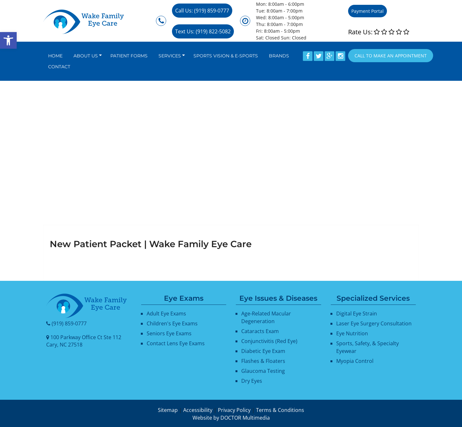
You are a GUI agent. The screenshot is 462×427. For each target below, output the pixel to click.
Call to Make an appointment (391, 56)
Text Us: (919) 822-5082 (203, 31)
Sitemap (168, 410)
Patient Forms (129, 56)
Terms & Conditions (280, 410)
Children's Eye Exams (172, 323)
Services (169, 56)
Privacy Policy (234, 410)
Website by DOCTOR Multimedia (231, 417)
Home (55, 56)
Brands (279, 56)
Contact (59, 67)
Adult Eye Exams (166, 313)
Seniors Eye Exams (169, 333)
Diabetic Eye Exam (263, 351)
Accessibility (197, 410)
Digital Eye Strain (356, 313)
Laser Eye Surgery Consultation (374, 323)
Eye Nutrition (352, 333)
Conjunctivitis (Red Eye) (269, 341)
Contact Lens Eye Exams (176, 343)
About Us (85, 56)
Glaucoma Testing (263, 370)
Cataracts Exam (260, 331)
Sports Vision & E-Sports (225, 56)
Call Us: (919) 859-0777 (202, 10)
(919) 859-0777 (69, 323)
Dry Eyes (251, 380)
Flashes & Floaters (263, 360)
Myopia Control (354, 360)
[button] (8, 40)
